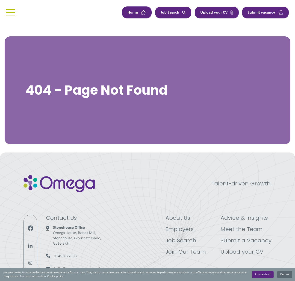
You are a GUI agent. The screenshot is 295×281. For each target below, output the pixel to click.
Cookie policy (55, 276)
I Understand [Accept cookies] (263, 274)
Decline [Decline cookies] (284, 274)
